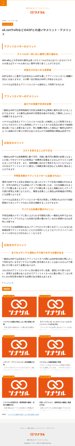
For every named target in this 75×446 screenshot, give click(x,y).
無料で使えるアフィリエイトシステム (37, 440)
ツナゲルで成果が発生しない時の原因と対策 (23, 414)
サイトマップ (50, 428)
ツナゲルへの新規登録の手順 (50, 362)
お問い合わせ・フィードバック (35, 428)
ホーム (22, 428)
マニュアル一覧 (8, 283)
